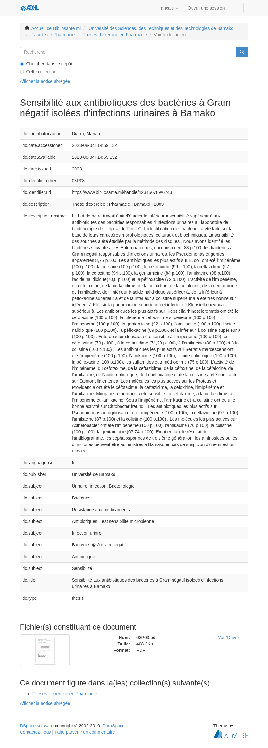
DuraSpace (113, 725)
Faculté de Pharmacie (53, 34)
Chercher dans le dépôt (46, 63)
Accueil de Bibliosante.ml (56, 28)
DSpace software (37, 725)
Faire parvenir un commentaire (85, 732)
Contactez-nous (35, 732)
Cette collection (38, 71)
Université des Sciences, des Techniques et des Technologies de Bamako (161, 28)
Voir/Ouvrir (228, 637)
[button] (168, 8)
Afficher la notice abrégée (45, 81)
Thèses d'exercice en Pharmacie (115, 34)
